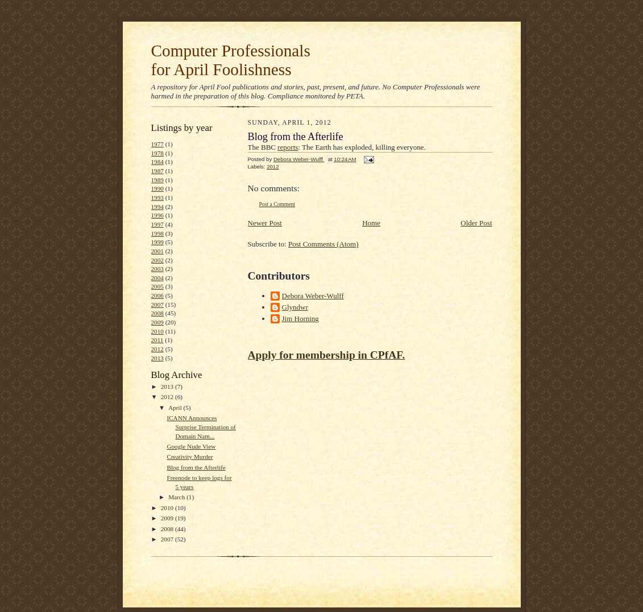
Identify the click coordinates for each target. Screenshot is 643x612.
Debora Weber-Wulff (313, 295)
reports (287, 147)
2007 (157, 304)
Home (371, 223)
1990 (157, 188)
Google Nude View (191, 446)
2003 (157, 268)
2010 (157, 331)
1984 (157, 161)
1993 (157, 197)
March (177, 497)
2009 (157, 322)
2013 (157, 358)
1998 (157, 233)
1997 (157, 224)
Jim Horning (300, 318)
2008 (157, 313)
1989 (157, 179)
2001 (157, 251)
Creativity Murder (190, 456)
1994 (157, 206)
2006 (157, 295)
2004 (157, 277)
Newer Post (265, 223)
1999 (157, 242)
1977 (157, 144)
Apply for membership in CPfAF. (326, 355)
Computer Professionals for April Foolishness (230, 60)
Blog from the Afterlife (196, 467)
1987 (157, 170)
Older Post (476, 223)
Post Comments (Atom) (323, 244)
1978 (157, 153)
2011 (157, 339)
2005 (157, 286)
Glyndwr (295, 307)
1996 (157, 215)
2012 (157, 349)
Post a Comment (277, 204)
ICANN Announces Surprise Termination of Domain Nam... (201, 426)
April (175, 407)
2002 (157, 260)
